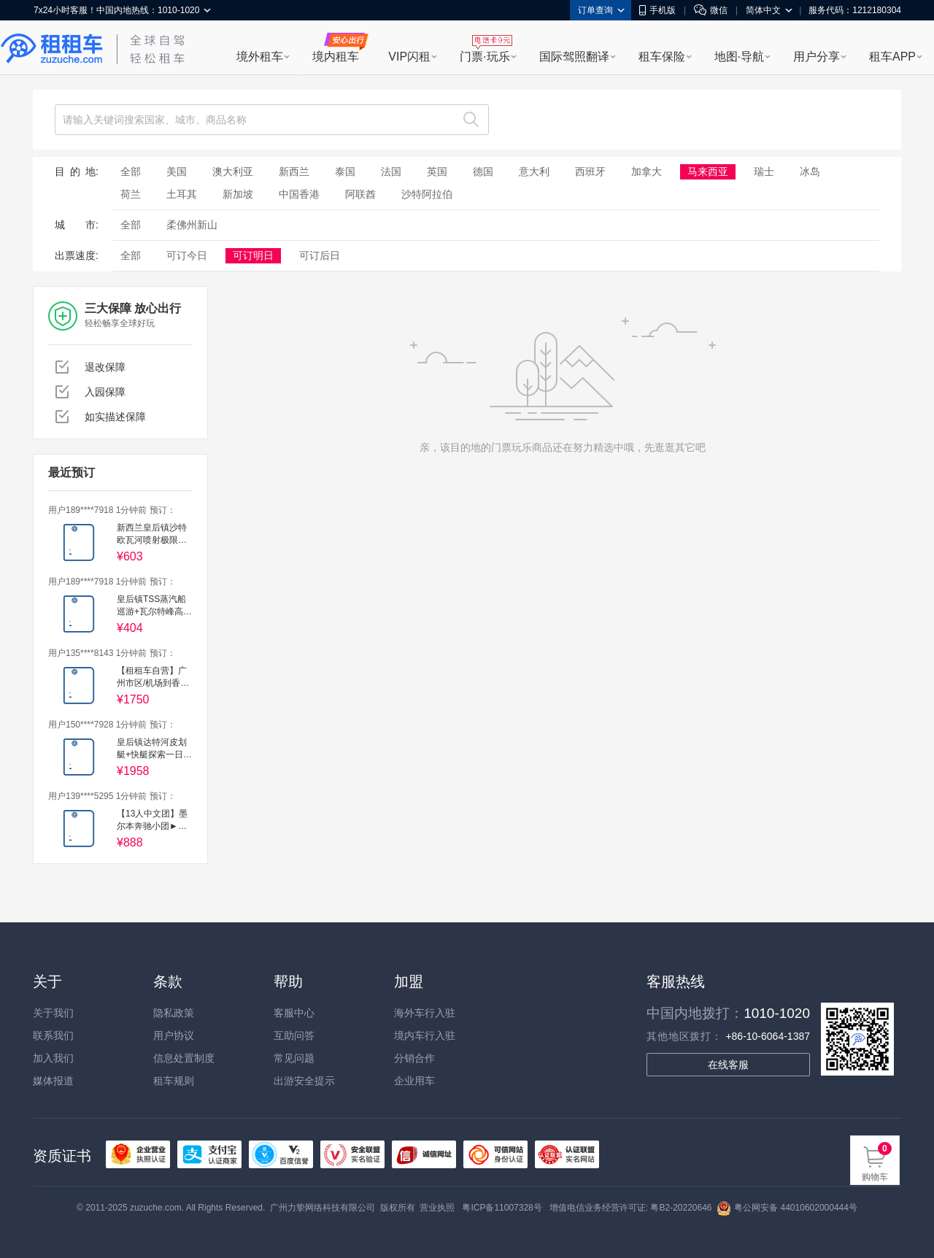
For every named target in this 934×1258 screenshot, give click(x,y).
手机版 (657, 10)
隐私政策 (173, 1013)
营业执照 (437, 1208)
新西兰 (294, 171)
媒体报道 (53, 1081)
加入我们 (53, 1058)
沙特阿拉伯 (426, 194)
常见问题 (294, 1058)
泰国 (345, 171)
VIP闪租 (409, 56)
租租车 (52, 48)
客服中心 (294, 1013)
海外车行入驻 (424, 1013)
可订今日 (186, 255)
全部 (130, 171)
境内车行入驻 (424, 1035)
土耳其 (181, 194)
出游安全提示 (304, 1081)
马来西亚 (707, 171)
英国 (437, 171)
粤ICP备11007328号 (501, 1208)
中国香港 (299, 194)
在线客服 (728, 1064)
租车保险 (661, 56)
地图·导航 (739, 56)
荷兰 (130, 194)
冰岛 (810, 171)
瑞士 (764, 171)
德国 (483, 171)
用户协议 (173, 1035)
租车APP (892, 56)
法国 (391, 171)
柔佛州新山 (191, 225)
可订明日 (253, 255)
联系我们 (53, 1035)
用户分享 (816, 56)
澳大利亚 (232, 171)
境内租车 (335, 56)
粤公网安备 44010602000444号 (787, 1208)
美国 (176, 171)
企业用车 (414, 1081)
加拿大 (646, 171)
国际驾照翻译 (574, 56)
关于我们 (53, 1013)
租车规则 (173, 1081)
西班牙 (590, 171)
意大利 (534, 171)
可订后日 (319, 255)
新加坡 (238, 194)
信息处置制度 (184, 1058)
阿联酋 (360, 194)
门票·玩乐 (484, 56)
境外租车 (259, 56)
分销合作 (414, 1058)
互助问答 (294, 1035)
